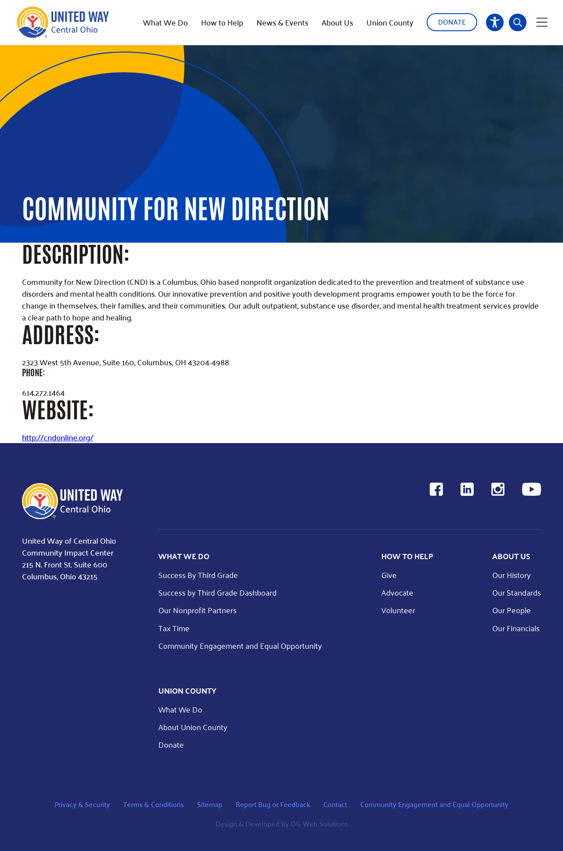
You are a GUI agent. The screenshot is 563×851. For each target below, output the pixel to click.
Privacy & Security (82, 804)
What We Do (165, 22)
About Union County (192, 727)
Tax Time (174, 628)
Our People (511, 610)
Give (389, 574)
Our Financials (516, 628)
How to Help (222, 22)
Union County (389, 22)
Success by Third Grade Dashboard (217, 592)
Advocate (397, 592)
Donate (452, 21)
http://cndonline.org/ (57, 437)
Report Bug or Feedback (273, 804)
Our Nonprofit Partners (197, 610)
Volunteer (398, 610)
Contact (335, 804)
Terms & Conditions (153, 804)
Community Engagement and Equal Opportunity (240, 645)
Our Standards (516, 592)
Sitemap (210, 804)
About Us (337, 22)
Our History (511, 574)
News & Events (282, 22)
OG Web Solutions (319, 823)
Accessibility (495, 22)
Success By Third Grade (198, 574)
